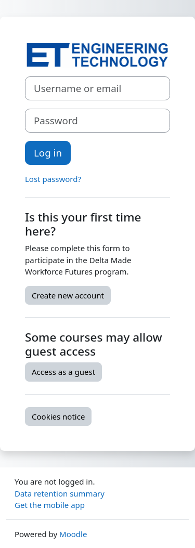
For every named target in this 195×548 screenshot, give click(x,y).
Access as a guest (63, 372)
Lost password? (53, 179)
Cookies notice (58, 416)
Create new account (68, 295)
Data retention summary (60, 493)
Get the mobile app (50, 505)
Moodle (73, 534)
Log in (48, 152)
